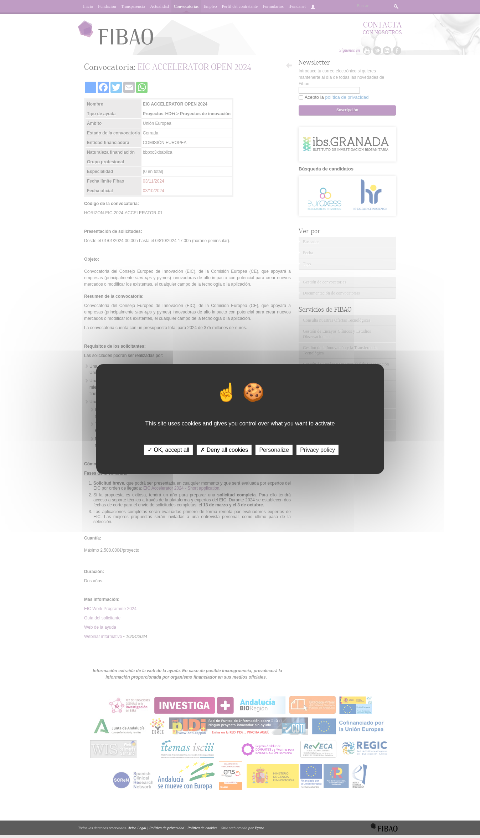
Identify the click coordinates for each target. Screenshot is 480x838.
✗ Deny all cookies (224, 450)
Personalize (274, 450)
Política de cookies (202, 828)
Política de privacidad (166, 828)
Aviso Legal (137, 828)
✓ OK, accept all (168, 450)
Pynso (259, 828)
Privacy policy (317, 450)
